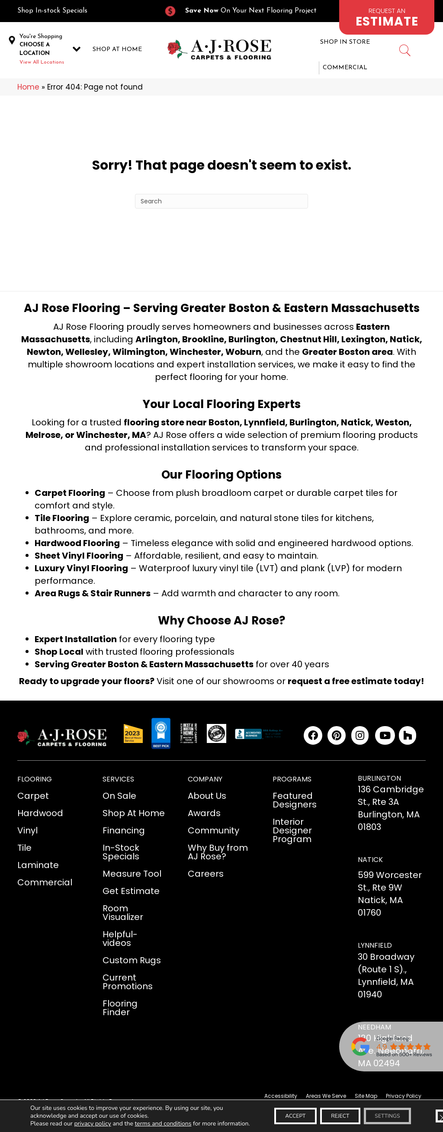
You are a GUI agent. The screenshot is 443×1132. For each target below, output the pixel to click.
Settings (382, 1112)
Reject (324, 1112)
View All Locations (41, 62)
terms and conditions (163, 1116)
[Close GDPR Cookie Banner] (429, 1112)
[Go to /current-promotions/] (245, 11)
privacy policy (92, 1116)
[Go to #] (404, 51)
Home (28, 87)
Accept (269, 1112)
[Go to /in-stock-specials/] (81, 11)
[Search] (221, 201)
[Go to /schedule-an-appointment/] (386, 17)
